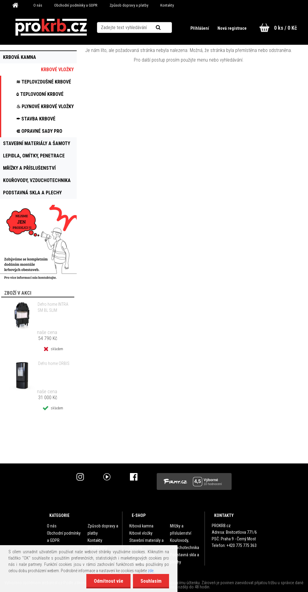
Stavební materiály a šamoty (146, 544)
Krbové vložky (140, 533)
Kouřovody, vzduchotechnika (184, 544)
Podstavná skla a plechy (184, 558)
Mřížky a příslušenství (180, 530)
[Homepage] (17, 5)
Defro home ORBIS (53, 363)
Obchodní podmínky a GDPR (75, 5)
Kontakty (167, 5)
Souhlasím (151, 581)
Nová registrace (232, 28)
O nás (37, 5)
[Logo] (51, 27)
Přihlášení (200, 28)
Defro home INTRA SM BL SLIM (53, 307)
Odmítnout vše (108, 581)
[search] (165, 27)
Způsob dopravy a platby (128, 5)
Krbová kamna (141, 526)
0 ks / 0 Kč (285, 28)
